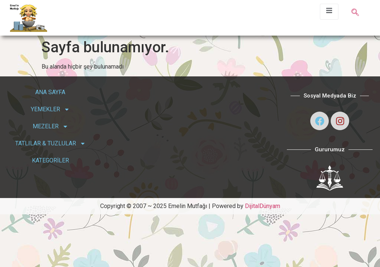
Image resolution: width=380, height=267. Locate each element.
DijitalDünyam (262, 206)
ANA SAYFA (50, 92)
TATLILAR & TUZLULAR (50, 143)
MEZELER (50, 126)
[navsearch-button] (355, 13)
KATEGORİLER (50, 160)
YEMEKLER (50, 109)
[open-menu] (329, 12)
